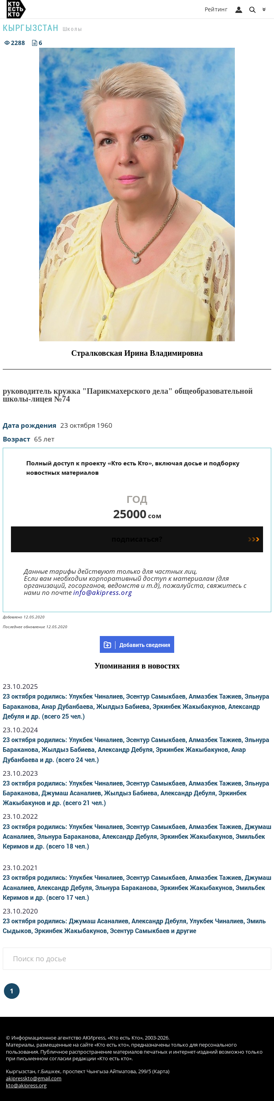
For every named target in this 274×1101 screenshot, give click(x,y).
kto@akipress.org (26, 1085)
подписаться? (185, 539)
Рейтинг (216, 9)
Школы (73, 28)
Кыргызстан (31, 27)
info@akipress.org (102, 592)
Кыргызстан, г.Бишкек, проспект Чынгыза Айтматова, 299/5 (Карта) (87, 1071)
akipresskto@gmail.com (33, 1078)
